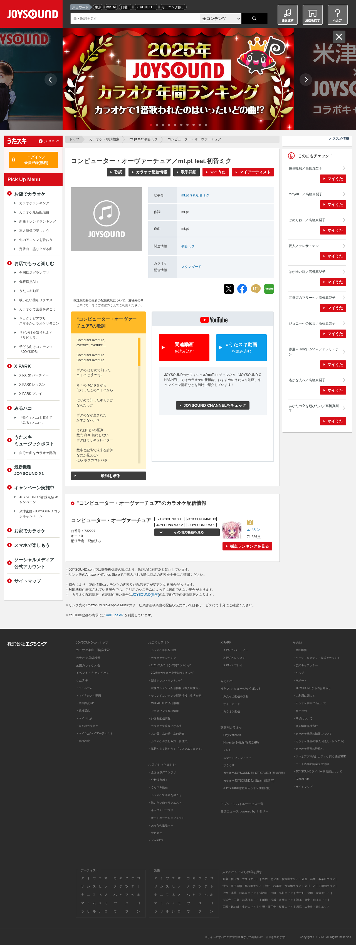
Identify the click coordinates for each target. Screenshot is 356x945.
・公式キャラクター (305, 665)
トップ (74, 139)
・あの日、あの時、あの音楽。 (167, 733)
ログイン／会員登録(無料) (36, 160)
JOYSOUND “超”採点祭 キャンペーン (38, 499)
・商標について (302, 718)
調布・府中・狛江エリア (311, 899)
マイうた (218, 172)
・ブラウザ (227, 765)
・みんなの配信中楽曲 (234, 696)
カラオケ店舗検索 (88, 657)
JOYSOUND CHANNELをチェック (215, 405)
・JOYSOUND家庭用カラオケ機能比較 (245, 788)
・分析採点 (83, 710)
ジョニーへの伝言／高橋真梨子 (312, 323)
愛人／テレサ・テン (304, 246)
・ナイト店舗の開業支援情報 (311, 764)
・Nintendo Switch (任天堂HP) (240, 742)
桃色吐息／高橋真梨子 (305, 168)
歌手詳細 (188, 172)
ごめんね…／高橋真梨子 (307, 220)
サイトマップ (27, 581)
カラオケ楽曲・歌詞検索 (93, 650)
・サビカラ (155, 832)
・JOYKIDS (155, 840)
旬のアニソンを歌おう (36, 240)
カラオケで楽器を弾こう (37, 309)
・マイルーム (84, 687)
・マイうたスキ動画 (88, 695)
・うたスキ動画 (158, 787)
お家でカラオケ (29, 530)
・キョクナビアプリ (160, 810)
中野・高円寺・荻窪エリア (276, 906)
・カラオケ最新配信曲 (162, 650)
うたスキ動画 (29, 291)
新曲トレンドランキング (37, 221)
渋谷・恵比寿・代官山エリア (280, 879)
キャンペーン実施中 (34, 487)
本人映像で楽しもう (34, 231)
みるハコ (23, 408)
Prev (50, 79)
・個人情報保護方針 (305, 725)
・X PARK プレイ (232, 665)
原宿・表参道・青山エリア (313, 906)
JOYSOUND (34, 15)
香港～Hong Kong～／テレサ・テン (314, 351)
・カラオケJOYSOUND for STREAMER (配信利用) (253, 772)
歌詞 (118, 172)
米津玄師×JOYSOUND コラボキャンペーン (40, 513)
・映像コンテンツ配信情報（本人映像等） (174, 688)
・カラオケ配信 (230, 711)
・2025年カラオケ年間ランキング (169, 665)
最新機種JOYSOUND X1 (29, 470)
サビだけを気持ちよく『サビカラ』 (36, 335)
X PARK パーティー (34, 375)
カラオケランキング (34, 203)
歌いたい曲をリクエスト (37, 300)
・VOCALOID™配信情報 (164, 703)
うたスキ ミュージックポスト (241, 688)
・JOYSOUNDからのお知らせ (312, 688)
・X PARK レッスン (233, 657)
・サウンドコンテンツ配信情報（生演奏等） (176, 695)
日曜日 (126, 7)
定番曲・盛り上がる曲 (36, 249)
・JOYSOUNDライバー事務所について (317, 771)
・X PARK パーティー (234, 650)
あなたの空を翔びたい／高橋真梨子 (314, 408)
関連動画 (184, 348)
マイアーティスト (255, 172)
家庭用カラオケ (231, 727)
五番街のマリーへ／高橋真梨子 (312, 298)
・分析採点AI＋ (158, 779)
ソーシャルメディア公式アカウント (34, 563)
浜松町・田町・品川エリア (276, 892)
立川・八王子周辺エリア (320, 885)
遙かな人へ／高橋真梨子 (307, 380)
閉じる (339, 37)
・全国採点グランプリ (162, 772)
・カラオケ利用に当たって (309, 703)
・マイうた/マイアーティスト (94, 733)
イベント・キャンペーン (93, 672)
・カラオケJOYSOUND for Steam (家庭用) (247, 780)
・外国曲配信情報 (159, 718)
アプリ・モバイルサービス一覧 (242, 804)
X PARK (22, 366)
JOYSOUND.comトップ (92, 642)
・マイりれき (84, 718)
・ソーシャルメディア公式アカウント (316, 657)
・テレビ (226, 750)
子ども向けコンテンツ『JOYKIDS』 (36, 349)
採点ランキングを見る (249, 546)
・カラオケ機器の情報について (312, 733)
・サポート (300, 680)
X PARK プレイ (30, 394)
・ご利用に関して (304, 695)
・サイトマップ (302, 786)
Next (306, 79)
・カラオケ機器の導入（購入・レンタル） (319, 741)
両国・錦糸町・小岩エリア (239, 906)
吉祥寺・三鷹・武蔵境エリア (240, 899)
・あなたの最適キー (160, 825)
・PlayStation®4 (231, 735)
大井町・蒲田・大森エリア (313, 892)
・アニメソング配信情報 (163, 710)
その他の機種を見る (188, 532)
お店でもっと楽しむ (34, 263)
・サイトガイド (230, 703)
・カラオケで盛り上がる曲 (165, 725)
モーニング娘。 (173, 7)
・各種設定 (83, 740)
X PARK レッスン (32, 385)
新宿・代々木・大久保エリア (240, 879)
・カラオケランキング (162, 657)
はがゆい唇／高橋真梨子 (307, 272)
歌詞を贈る (110, 475)
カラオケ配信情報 (151, 172)
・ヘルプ (298, 672)
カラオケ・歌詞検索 (104, 139)
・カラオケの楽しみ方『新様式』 (169, 741)
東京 (98, 7)
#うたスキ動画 (241, 348)
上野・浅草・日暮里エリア (239, 892)
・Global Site (301, 779)
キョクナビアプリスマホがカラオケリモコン (39, 320)
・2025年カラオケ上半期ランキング (171, 672)
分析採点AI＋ (29, 282)
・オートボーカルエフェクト (166, 817)
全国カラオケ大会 (88, 665)
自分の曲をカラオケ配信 (37, 453)
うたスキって (51, 141)
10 (206, 125)
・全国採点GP (85, 703)
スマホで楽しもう (32, 545)
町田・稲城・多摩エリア (277, 899)
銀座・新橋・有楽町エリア (318, 879)
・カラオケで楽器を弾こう (165, 795)
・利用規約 (300, 710)
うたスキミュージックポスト (34, 440)
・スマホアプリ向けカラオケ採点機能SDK (319, 756)
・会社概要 (300, 650)
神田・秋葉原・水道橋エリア (283, 885)
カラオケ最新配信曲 (34, 212)
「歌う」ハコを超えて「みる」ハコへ (36, 420)
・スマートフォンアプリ (236, 757)
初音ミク (188, 246)
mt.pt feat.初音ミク (144, 139)
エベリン (253, 530)
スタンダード (191, 267)
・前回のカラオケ (87, 725)
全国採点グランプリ (34, 273)
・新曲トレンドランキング (165, 680)
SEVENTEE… (146, 7)
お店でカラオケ (29, 193)
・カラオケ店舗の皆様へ (308, 748)
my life (111, 7)
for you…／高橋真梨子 (305, 194)
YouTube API (114, 615)
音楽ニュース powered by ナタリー (244, 811)
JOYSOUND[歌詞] (145, 595)
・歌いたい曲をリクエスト (165, 802)
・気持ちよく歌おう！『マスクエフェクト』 (176, 748)
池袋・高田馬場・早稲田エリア (241, 885)
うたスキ (82, 680)
